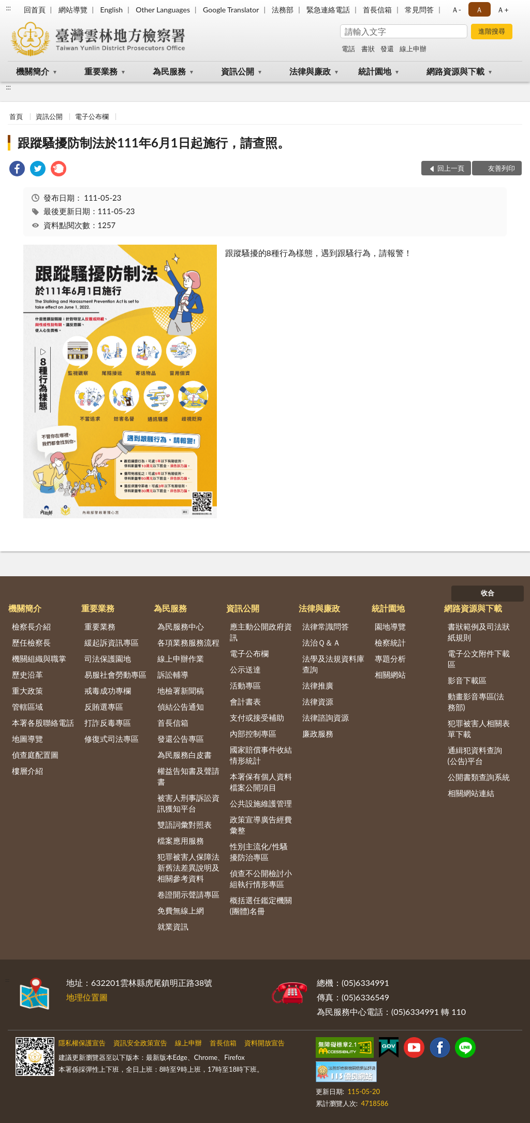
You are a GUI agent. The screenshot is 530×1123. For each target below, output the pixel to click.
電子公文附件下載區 (479, 659)
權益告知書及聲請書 (188, 776)
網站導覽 (72, 9)
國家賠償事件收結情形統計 (261, 755)
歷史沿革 (27, 674)
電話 (348, 48)
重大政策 (27, 690)
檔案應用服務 (180, 840)
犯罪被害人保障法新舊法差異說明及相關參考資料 (188, 867)
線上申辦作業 (180, 658)
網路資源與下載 (455, 71)
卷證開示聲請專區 (188, 894)
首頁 (16, 116)
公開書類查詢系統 (479, 777)
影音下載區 (467, 680)
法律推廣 (317, 685)
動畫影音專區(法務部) (476, 702)
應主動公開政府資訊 (261, 632)
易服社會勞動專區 (115, 674)
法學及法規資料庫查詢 (333, 664)
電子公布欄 (92, 116)
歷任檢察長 (31, 642)
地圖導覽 (27, 738)
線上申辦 (413, 48)
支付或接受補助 (257, 717)
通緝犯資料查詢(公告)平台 (475, 755)
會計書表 (245, 701)
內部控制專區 (253, 733)
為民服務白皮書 (184, 754)
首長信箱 (377, 9)
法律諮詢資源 (325, 717)
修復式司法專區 (111, 738)
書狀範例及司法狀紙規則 (479, 632)
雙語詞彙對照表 (184, 824)
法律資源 (317, 701)
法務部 (282, 9)
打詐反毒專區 (107, 722)
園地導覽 (390, 626)
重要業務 (100, 71)
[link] (17, 170)
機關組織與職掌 (39, 658)
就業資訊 (172, 926)
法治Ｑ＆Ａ (321, 642)
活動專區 (245, 685)
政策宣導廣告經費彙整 (261, 825)
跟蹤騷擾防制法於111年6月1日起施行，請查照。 (154, 142)
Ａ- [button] (456, 9)
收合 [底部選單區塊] (487, 593)
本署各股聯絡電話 (43, 722)
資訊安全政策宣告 (140, 1043)
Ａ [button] (479, 9)
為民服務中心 (180, 626)
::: (8, 8)
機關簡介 (32, 71)
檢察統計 (390, 642)
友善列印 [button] (501, 168)
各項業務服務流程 (188, 642)
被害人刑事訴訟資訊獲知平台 (188, 803)
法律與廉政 (310, 71)
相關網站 (390, 674)
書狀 (368, 48)
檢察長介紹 (31, 626)
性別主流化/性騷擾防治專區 (259, 852)
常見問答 (419, 9)
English (111, 9)
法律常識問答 (325, 626)
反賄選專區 (103, 706)
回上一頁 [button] (450, 168)
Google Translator (231, 9)
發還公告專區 (180, 738)
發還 (387, 48)
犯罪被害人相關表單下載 (479, 728)
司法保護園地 (107, 658)
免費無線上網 (180, 910)
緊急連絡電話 (328, 9)
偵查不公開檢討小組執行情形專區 (261, 879)
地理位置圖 (87, 997)
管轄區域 (27, 706)
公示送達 (245, 669)
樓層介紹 (27, 770)
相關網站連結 (471, 793)
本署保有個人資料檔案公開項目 (261, 782)
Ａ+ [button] (502, 9)
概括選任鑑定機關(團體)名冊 (261, 905)
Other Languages (163, 9)
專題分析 (390, 658)
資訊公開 (237, 71)
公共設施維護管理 (261, 803)
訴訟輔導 (172, 674)
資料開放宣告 (264, 1043)
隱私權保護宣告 (82, 1043)
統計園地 (374, 71)
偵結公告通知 (180, 706)
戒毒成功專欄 (107, 690)
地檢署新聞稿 (180, 690)
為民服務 (169, 71)
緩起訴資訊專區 (111, 642)
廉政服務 (317, 733)
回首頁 (35, 9)
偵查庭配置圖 (35, 754)
